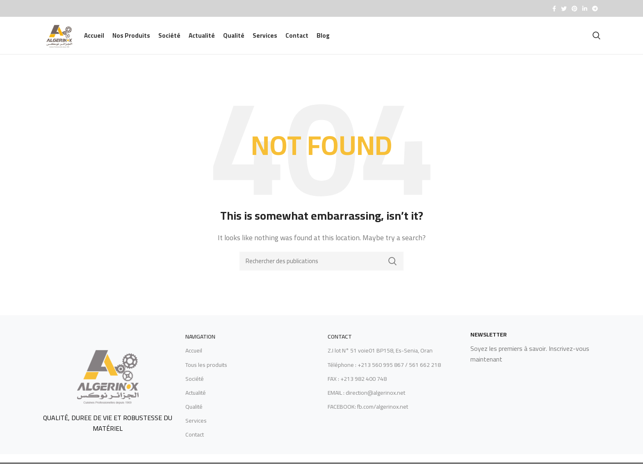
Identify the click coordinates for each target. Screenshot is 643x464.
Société (194, 384)
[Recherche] (596, 38)
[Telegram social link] (595, 8)
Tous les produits (206, 370)
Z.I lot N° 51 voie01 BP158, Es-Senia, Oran (380, 356)
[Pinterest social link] (574, 8)
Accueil (193, 356)
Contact (194, 440)
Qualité (194, 412)
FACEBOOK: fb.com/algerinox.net (368, 412)
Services (196, 426)
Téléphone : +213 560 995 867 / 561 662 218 (384, 370)
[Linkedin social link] (585, 8)
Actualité (195, 398)
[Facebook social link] (554, 8)
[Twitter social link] (564, 8)
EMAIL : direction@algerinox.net (366, 398)
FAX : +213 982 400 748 (357, 384)
